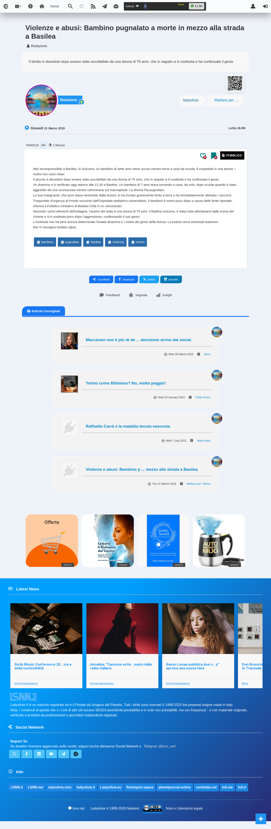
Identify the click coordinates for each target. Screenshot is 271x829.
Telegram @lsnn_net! (160, 753)
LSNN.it (17, 794)
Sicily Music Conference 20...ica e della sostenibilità (43, 671)
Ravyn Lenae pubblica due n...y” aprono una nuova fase (193, 671)
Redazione (69, 101)
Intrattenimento (26, 689)
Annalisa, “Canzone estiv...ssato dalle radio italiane (121, 671)
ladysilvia (190, 101)
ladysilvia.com (60, 794)
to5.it (242, 794)
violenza (115, 246)
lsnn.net (76, 816)
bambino (45, 246)
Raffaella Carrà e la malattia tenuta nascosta (128, 430)
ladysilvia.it (86, 794)
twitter (149, 283)
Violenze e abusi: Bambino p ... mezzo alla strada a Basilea (142, 474)
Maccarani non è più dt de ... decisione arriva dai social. (139, 344)
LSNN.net (35, 794)
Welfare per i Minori (228, 101)
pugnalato (69, 246)
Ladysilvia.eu (111, 794)
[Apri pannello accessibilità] (30, 6)
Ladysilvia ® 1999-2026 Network (114, 816)
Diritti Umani (202, 402)
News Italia (203, 445)
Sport (207, 358)
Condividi (101, 283)
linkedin (171, 283)
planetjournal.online (175, 794)
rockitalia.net (206, 794)
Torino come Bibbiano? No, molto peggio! (126, 387)
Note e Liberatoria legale (184, 816)
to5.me (227, 794)
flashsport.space (140, 794)
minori (137, 246)
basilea (93, 246)
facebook (126, 283)
